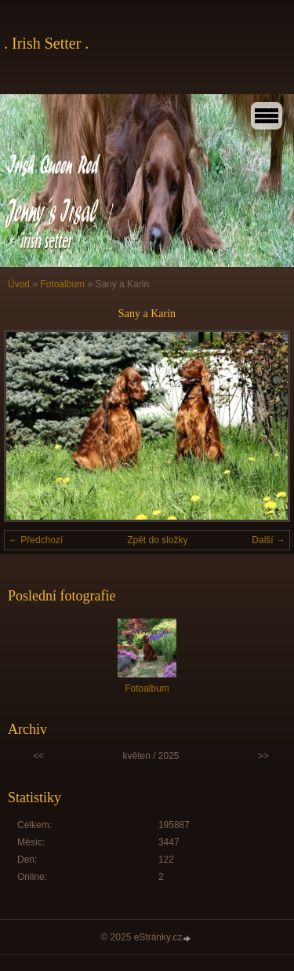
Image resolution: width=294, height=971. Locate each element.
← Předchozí (36, 540)
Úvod (19, 284)
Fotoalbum (62, 284)
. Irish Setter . (46, 43)
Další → (268, 540)
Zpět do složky (157, 540)
